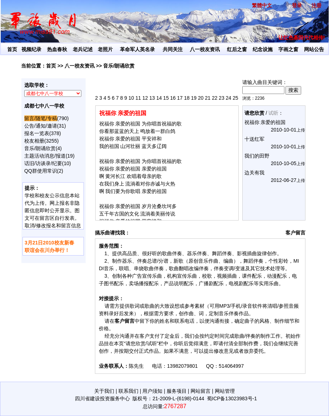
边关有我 (254, 172)
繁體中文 (262, 5)
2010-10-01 (284, 130)
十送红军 (254, 139)
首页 (12, 49)
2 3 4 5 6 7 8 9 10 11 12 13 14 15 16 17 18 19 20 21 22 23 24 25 (166, 98)
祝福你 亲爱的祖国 (265, 122)
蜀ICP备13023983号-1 (232, 398)
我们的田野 (256, 156)
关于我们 (104, 391)
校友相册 (34, 141)
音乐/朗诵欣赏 (119, 66)
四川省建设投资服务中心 (102, 398)
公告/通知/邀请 (40, 126)
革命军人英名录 (137, 49)
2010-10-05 (284, 163)
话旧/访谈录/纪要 (43, 163)
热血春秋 (57, 49)
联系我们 (128, 391)
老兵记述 (83, 49)
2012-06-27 (284, 180)
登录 (297, 5)
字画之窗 (288, 49)
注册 (317, 5)
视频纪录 (31, 49)
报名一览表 (36, 133)
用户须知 (152, 391)
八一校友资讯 (205, 49)
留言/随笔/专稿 (40, 118)
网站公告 (314, 49)
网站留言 (201, 391)
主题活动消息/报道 (45, 156)
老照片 (105, 49)
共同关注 (173, 49)
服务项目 (177, 391)
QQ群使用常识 (40, 171)
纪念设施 (263, 49)
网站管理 (225, 391)
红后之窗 (237, 49)
